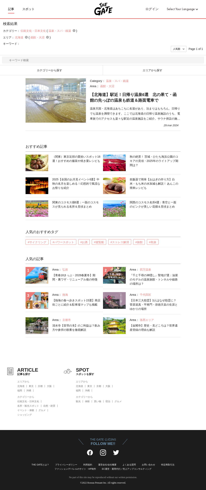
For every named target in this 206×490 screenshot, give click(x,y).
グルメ (42, 410)
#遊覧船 (99, 242)
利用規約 (87, 464)
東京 (31, 386)
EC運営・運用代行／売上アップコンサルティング (126, 469)
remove (74, 30)
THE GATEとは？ (40, 464)
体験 (87, 401)
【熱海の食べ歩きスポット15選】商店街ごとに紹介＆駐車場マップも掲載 (76, 302)
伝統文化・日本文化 (28, 401)
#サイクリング (37, 242)
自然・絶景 (49, 405)
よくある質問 (129, 464)
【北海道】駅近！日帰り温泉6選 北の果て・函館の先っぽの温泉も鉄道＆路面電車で (133, 97)
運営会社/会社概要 (107, 464)
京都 (40, 386)
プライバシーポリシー (66, 464)
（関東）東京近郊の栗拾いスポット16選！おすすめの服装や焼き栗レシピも (76, 158)
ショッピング (24, 414)
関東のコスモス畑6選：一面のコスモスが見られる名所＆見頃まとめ (75, 204)
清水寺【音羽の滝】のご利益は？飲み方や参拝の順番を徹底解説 (76, 327)
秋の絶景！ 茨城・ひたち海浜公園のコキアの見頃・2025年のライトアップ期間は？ (154, 161)
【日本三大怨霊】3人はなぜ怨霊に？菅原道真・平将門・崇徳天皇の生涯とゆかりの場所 (154, 304)
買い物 (97, 401)
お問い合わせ (148, 464)
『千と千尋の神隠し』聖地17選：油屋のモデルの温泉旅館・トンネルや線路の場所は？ (154, 279)
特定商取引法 (167, 464)
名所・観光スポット (28, 405)
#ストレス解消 (119, 242)
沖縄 (28, 390)
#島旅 (152, 242)
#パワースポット (63, 242)
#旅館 (139, 242)
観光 (78, 401)
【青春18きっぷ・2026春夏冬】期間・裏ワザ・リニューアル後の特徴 (74, 277)
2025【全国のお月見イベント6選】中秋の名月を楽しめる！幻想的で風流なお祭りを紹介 (76, 183)
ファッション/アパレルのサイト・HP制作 (75, 469)
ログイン (152, 9)
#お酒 (84, 242)
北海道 (21, 386)
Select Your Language (181, 9)
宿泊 (107, 401)
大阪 (49, 386)
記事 (11, 9)
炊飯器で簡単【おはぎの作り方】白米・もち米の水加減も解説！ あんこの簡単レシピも (154, 183)
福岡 (19, 390)
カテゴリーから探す (49, 70)
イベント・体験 (25, 410)
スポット (28, 9)
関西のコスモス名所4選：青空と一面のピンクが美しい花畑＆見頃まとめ (153, 204)
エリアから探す (152, 70)
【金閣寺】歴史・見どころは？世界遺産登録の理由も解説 (154, 327)
